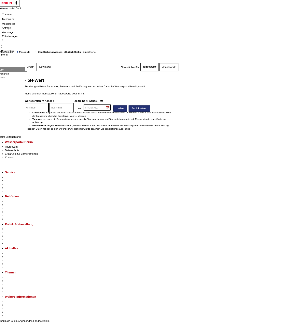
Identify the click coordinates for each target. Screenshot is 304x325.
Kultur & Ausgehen (15, 301)
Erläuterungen (10, 36)
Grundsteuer (12, 291)
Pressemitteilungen (16, 253)
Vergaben (10, 243)
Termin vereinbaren (16, 180)
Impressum (11, 146)
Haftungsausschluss (119, 128)
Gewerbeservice (14, 191)
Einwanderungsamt (16, 219)
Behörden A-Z (13, 201)
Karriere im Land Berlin (18, 232)
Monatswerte (169, 67)
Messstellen (9, 23)
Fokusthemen (13, 277)
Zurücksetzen (139, 108)
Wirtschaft (10, 308)
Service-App (12, 177)
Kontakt (9, 157)
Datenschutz (12, 150)
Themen (7, 14)
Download (45, 66)
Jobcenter (10, 215)
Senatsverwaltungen (16, 204)
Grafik (30, 66)
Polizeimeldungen (15, 256)
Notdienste (11, 187)
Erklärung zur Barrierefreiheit (21, 153)
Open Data (11, 239)
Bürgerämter (12, 211)
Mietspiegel (11, 287)
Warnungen (8, 32)
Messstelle (24, 52)
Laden (120, 108)
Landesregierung (14, 228)
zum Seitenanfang (10, 136)
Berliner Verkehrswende (18, 280)
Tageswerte (150, 66)
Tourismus (11, 304)
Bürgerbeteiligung (15, 236)
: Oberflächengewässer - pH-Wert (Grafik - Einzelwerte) (66, 52)
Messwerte (8, 19)
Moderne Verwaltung (16, 284)
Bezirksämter (12, 208)
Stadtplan (10, 315)
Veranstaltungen (14, 260)
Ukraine (9, 263)
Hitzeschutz (11, 267)
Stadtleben (11, 312)
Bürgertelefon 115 (15, 184)
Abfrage (6, 27)
